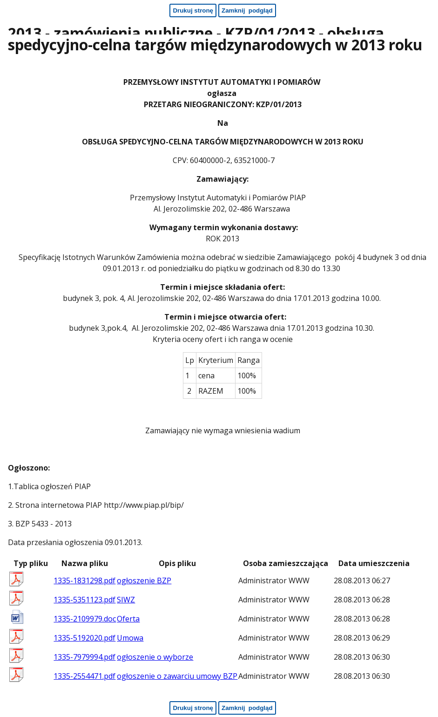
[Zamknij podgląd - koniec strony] (247, 708)
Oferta (128, 619)
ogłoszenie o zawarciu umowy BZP (177, 676)
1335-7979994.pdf (84, 657)
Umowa (130, 638)
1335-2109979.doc (85, 619)
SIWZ (126, 599)
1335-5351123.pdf (84, 599)
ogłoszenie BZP (144, 580)
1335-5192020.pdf (84, 638)
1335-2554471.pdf (84, 676)
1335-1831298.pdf (84, 580)
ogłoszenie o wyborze (155, 657)
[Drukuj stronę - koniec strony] (192, 708)
